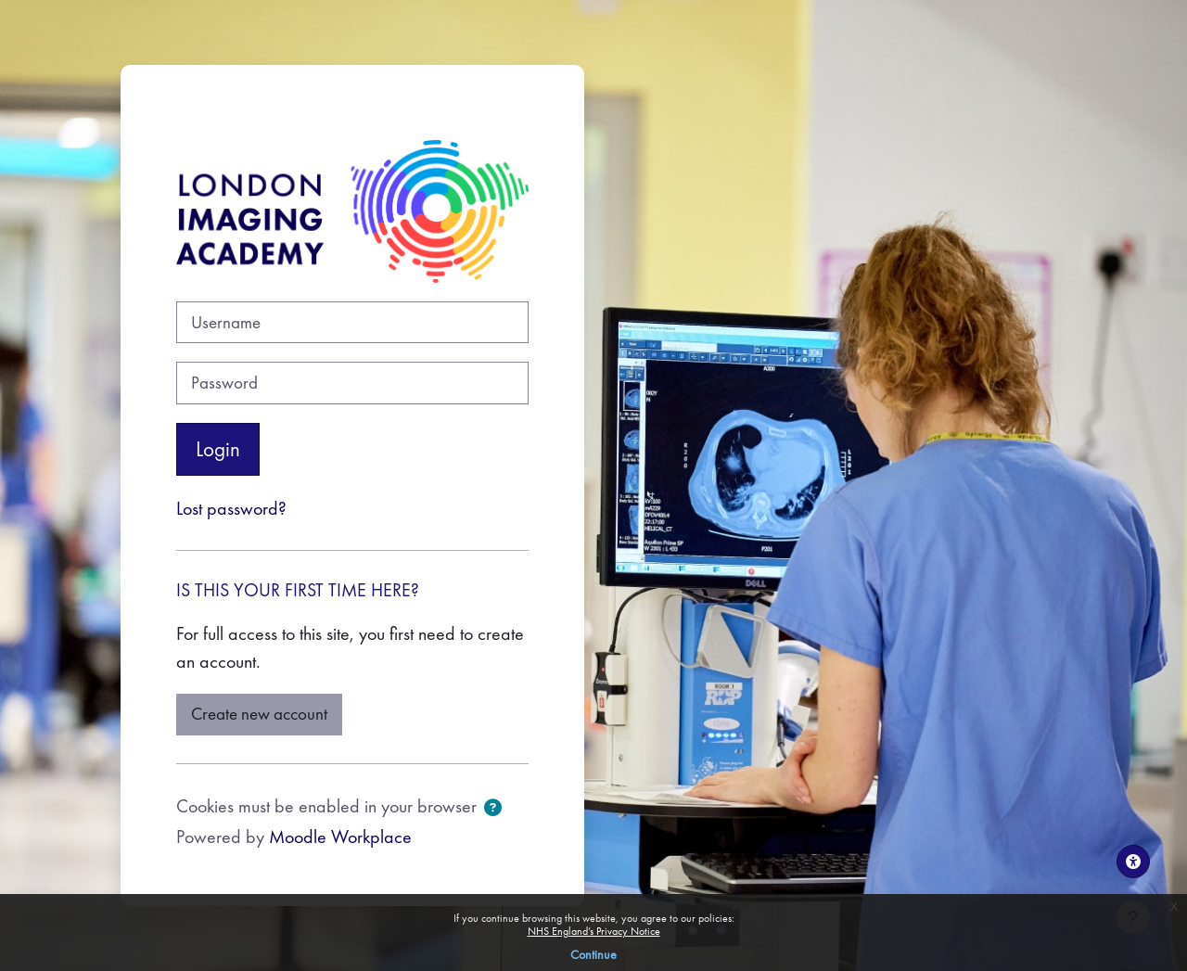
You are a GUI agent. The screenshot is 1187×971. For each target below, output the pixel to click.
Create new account (259, 714)
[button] (492, 809)
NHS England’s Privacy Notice (594, 931)
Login (218, 449)
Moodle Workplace (340, 836)
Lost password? (231, 508)
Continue (593, 954)
